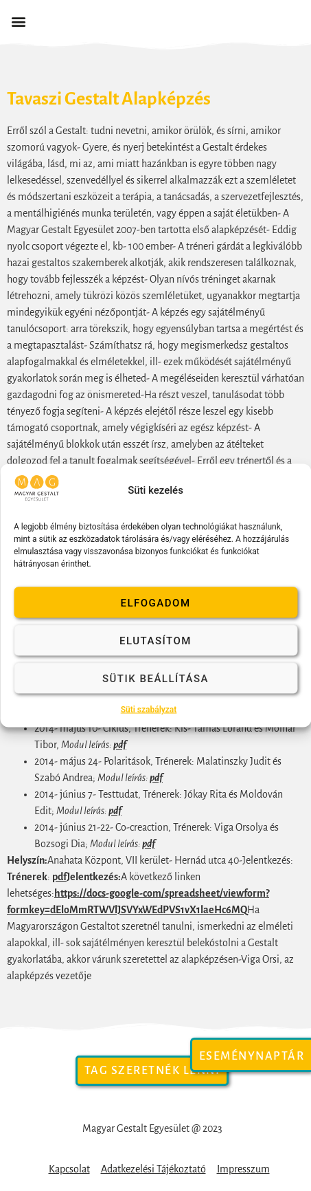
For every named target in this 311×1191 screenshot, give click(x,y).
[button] (18, 21)
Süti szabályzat (149, 709)
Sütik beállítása (155, 678)
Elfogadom (155, 602)
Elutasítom (155, 640)
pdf (119, 744)
